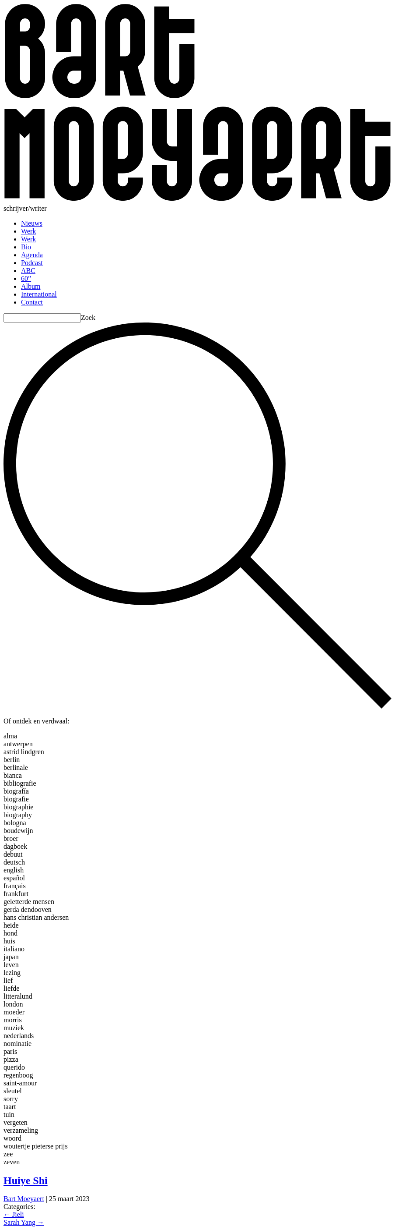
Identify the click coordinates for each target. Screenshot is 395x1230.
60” (26, 278)
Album (30, 286)
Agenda (32, 255)
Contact (32, 302)
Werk (28, 231)
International (39, 294)
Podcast (32, 262)
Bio (26, 247)
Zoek (88, 317)
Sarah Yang (23, 1222)
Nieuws (31, 223)
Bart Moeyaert (23, 1198)
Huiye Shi (25, 1180)
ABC (28, 270)
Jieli (13, 1214)
